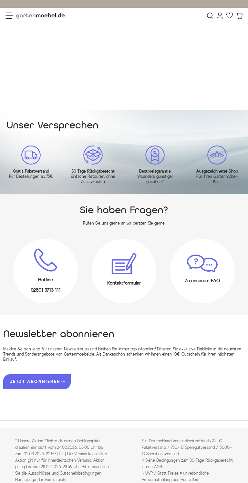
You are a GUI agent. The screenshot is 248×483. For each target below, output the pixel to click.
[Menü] (9, 16)
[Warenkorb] (239, 16)
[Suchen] (210, 16)
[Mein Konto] (220, 16)
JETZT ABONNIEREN (37, 381)
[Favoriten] (229, 16)
